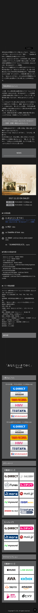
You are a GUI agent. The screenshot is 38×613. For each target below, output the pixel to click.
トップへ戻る (35, 610)
